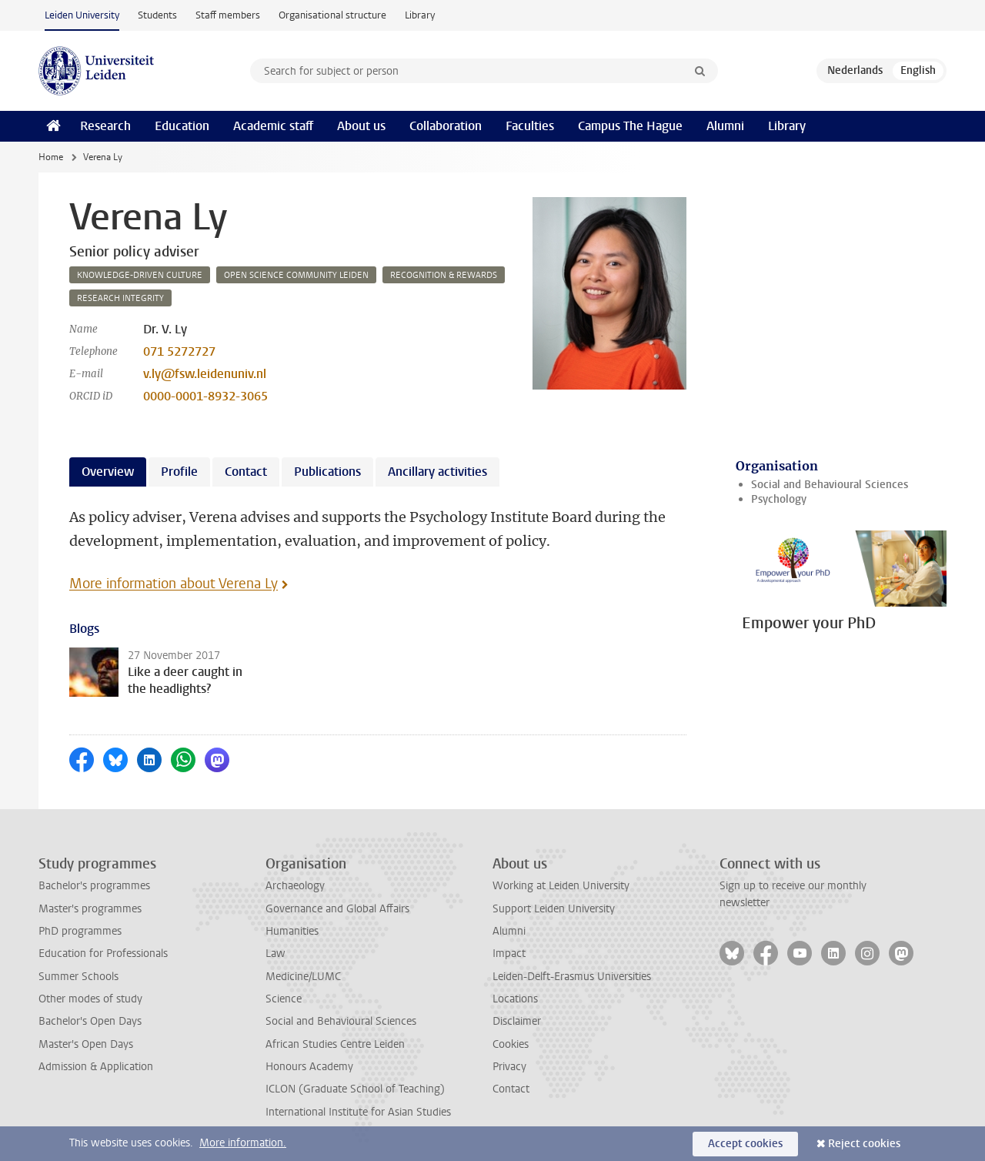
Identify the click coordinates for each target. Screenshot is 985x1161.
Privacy (509, 1066)
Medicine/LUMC (303, 976)
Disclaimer (516, 1021)
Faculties (530, 126)
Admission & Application (95, 1066)
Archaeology (295, 885)
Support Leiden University (553, 909)
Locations (515, 999)
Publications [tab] (327, 471)
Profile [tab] (179, 471)
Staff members (227, 15)
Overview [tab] (108, 471)
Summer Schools (78, 976)
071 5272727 (179, 351)
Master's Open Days (85, 1044)
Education (182, 126)
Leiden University (82, 15)
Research (105, 126)
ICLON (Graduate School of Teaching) (355, 1089)
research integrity (120, 298)
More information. (242, 1143)
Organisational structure (332, 15)
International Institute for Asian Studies (358, 1112)
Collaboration (445, 126)
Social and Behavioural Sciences (829, 484)
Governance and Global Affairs (337, 909)
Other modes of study (90, 999)
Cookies (510, 1044)
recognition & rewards (443, 275)
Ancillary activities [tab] (437, 471)
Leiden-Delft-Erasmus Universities (571, 976)
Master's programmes (90, 909)
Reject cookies (864, 1143)
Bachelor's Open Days (90, 1021)
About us (361, 126)
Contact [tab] (246, 471)
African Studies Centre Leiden (335, 1044)
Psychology (778, 499)
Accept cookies (745, 1143)
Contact (510, 1089)
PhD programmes (80, 931)
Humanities (292, 931)
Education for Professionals (103, 953)
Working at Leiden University (560, 885)
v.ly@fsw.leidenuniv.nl (204, 374)
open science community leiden (296, 275)
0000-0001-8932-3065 (205, 396)
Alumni (725, 126)
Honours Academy (309, 1066)
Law (275, 953)
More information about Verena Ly (173, 583)
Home (50, 157)
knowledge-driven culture (139, 275)
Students (157, 15)
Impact (509, 953)
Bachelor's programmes (94, 885)
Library (420, 15)
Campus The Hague (630, 126)
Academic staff (273, 126)
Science (283, 999)
